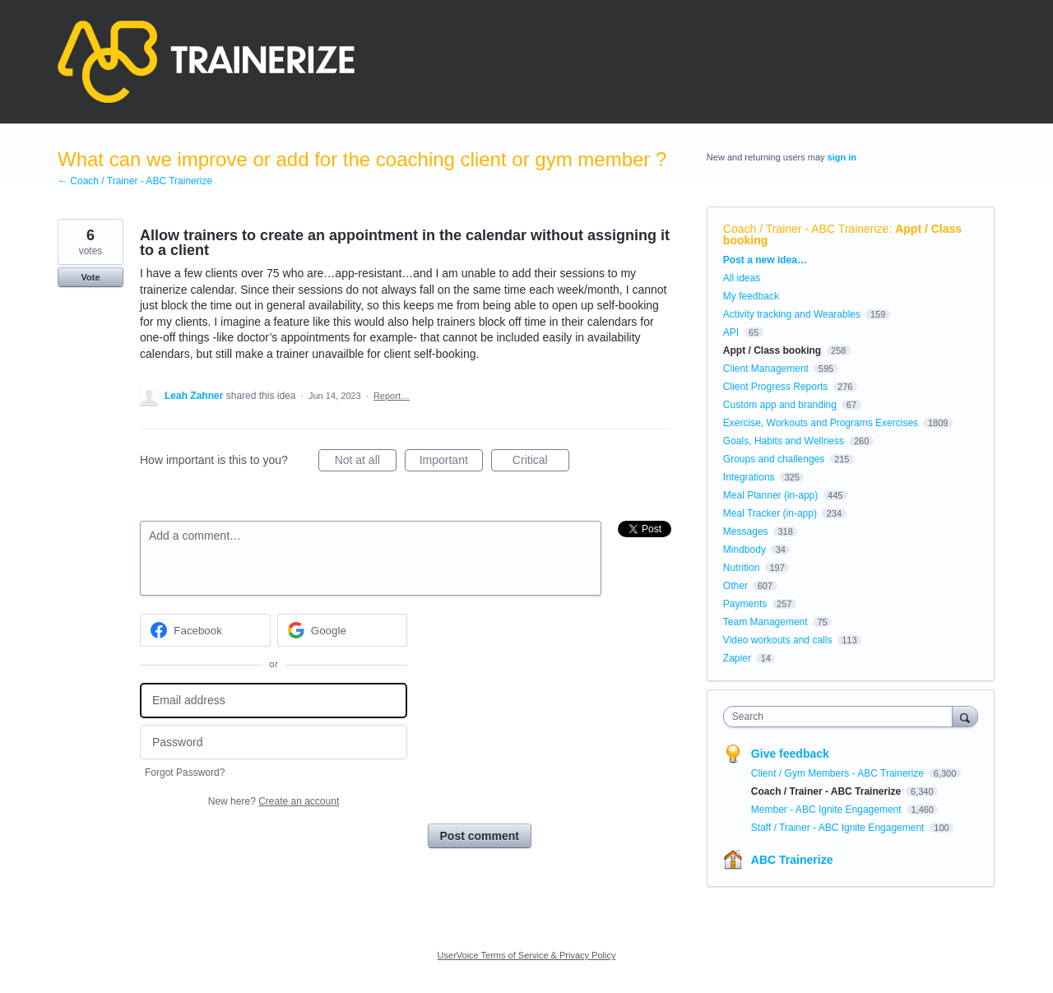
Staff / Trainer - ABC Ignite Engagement (839, 827)
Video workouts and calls (778, 640)
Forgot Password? (185, 772)
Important (451, 462)
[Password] (273, 742)
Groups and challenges (773, 459)
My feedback (751, 296)
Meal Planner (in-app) (770, 495)
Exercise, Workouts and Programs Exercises (820, 423)
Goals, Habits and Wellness (783, 441)
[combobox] (842, 716)
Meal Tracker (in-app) (770, 513)
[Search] (965, 716)
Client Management (766, 368)
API (731, 332)
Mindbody (744, 549)
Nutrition (741, 567)
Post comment (479, 835)
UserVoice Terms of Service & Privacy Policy (527, 955)
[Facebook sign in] (205, 630)
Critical (541, 462)
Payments (745, 604)
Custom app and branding (780, 405)
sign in (842, 157)
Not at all (366, 462)
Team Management (765, 622)
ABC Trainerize (792, 859)
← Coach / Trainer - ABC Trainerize (135, 181)
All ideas (741, 278)
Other (735, 586)
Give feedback (790, 753)
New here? (273, 801)
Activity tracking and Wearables (791, 314)
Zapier (737, 658)
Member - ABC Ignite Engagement (827, 809)
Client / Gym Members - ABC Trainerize (838, 773)
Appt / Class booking (772, 350)
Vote (90, 277)
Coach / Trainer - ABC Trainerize (806, 228)
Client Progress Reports (775, 386)
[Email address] (273, 700)
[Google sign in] (342, 630)
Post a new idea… (765, 260)
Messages (745, 531)
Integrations (749, 477)
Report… (391, 396)
